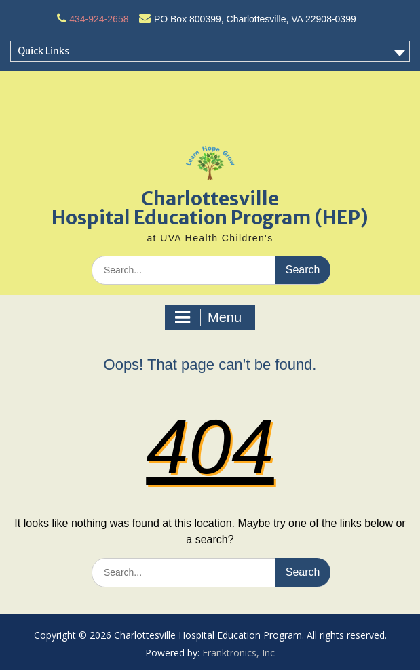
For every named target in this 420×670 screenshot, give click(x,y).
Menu (208, 317)
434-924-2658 (98, 19)
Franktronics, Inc (238, 652)
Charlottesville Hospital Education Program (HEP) (210, 208)
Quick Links (43, 51)
